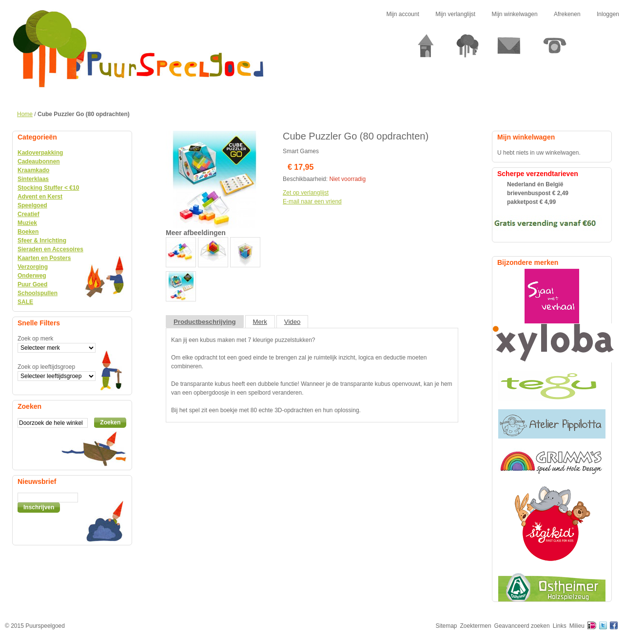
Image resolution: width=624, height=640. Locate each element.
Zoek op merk (35, 338)
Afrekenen (567, 14)
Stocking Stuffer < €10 (48, 187)
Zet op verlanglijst (306, 192)
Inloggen (608, 14)
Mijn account (402, 14)
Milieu (577, 625)
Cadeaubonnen (39, 161)
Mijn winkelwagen (515, 14)
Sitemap (446, 625)
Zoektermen (475, 625)
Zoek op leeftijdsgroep (46, 366)
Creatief (28, 214)
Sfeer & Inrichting (42, 240)
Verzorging (33, 266)
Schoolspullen (38, 293)
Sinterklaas (33, 179)
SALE (25, 302)
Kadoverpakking (40, 152)
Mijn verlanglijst (455, 14)
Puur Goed (32, 284)
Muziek (27, 223)
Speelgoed (32, 205)
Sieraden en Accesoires (50, 249)
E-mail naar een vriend (312, 201)
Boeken (28, 231)
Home (25, 114)
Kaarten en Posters (44, 258)
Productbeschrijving (205, 321)
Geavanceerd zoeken (522, 625)
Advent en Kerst (40, 196)
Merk (260, 321)
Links (559, 625)
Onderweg (32, 275)
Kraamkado (33, 170)
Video (292, 321)
